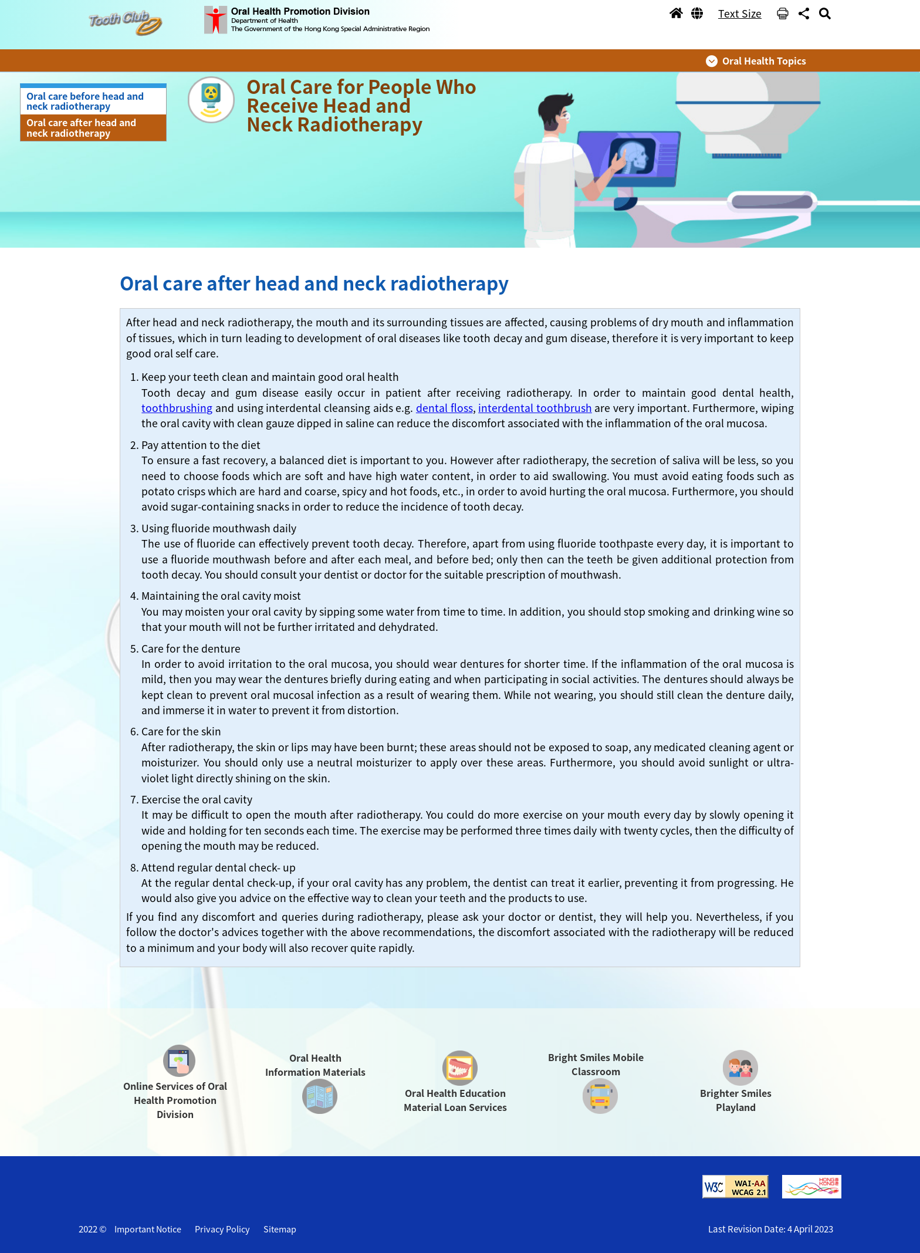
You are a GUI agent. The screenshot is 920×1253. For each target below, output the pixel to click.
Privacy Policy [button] (222, 1228)
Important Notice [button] (147, 1228)
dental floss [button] (444, 407)
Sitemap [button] (279, 1228)
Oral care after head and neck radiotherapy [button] (81, 127)
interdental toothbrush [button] (535, 407)
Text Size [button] (740, 13)
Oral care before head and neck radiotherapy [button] (85, 101)
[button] (128, 23)
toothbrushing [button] (176, 407)
